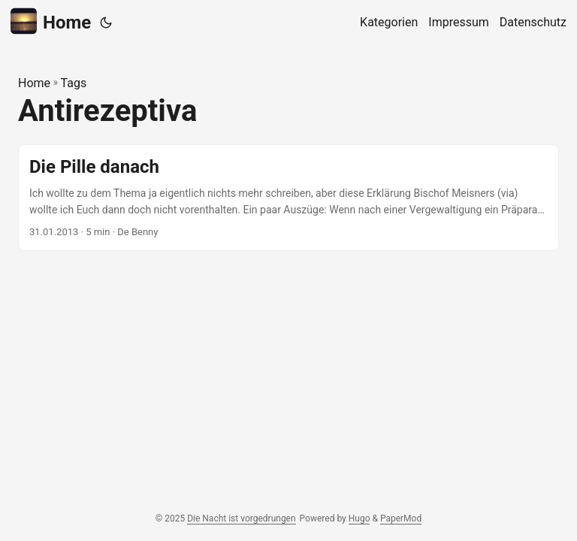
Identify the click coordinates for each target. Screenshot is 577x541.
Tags (74, 83)
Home (51, 21)
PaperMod (400, 518)
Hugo (359, 518)
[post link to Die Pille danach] (288, 198)
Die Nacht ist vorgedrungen (241, 518)
